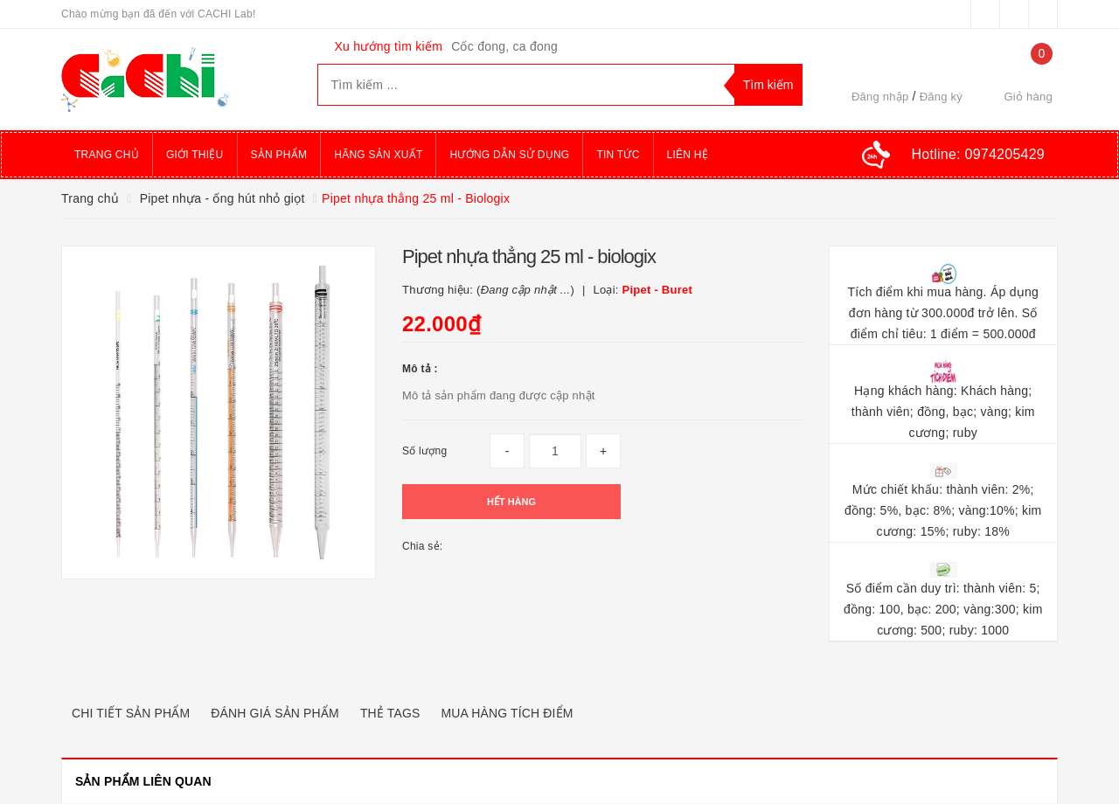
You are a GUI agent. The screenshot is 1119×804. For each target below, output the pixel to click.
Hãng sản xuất (378, 155)
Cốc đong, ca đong (504, 46)
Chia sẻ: (422, 546)
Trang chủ (106, 155)
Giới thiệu (195, 155)
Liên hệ (687, 155)
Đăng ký (941, 96)
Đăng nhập (880, 96)
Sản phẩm (279, 155)
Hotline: (978, 154)
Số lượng (424, 451)
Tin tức (617, 155)
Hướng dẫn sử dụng (509, 155)
